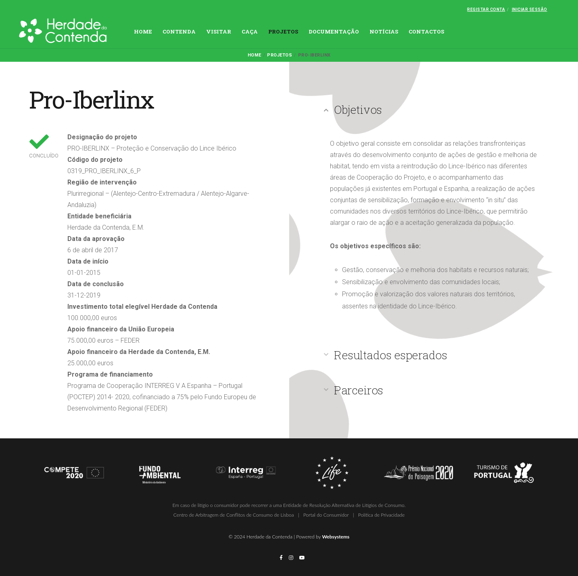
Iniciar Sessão (529, 9)
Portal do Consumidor (326, 515)
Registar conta (486, 9)
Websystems (335, 537)
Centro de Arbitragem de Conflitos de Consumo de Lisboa (233, 515)
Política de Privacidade (381, 515)
